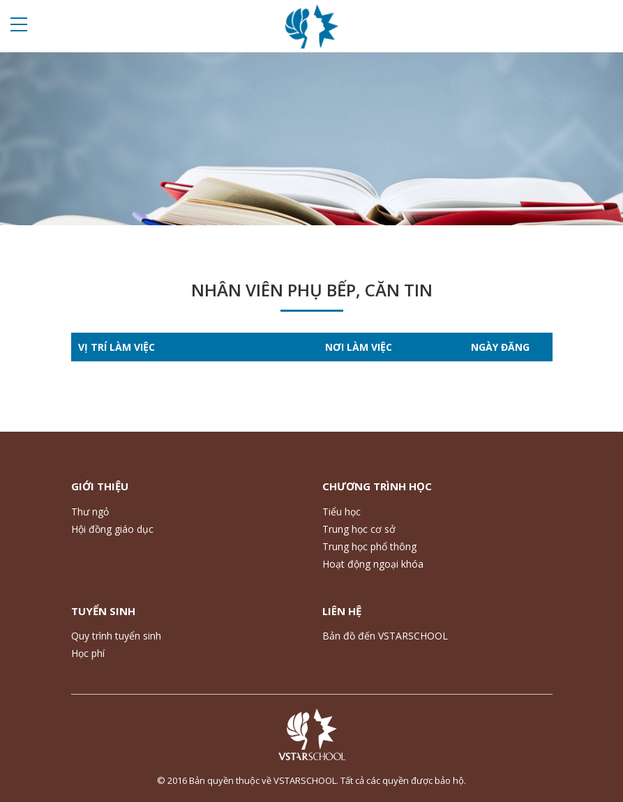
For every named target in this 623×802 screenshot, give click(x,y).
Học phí (88, 653)
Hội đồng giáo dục (112, 529)
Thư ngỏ (90, 511)
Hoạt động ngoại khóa (372, 563)
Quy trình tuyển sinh (116, 635)
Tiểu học (341, 511)
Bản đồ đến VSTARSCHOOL (385, 635)
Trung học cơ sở (359, 529)
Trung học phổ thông (369, 546)
